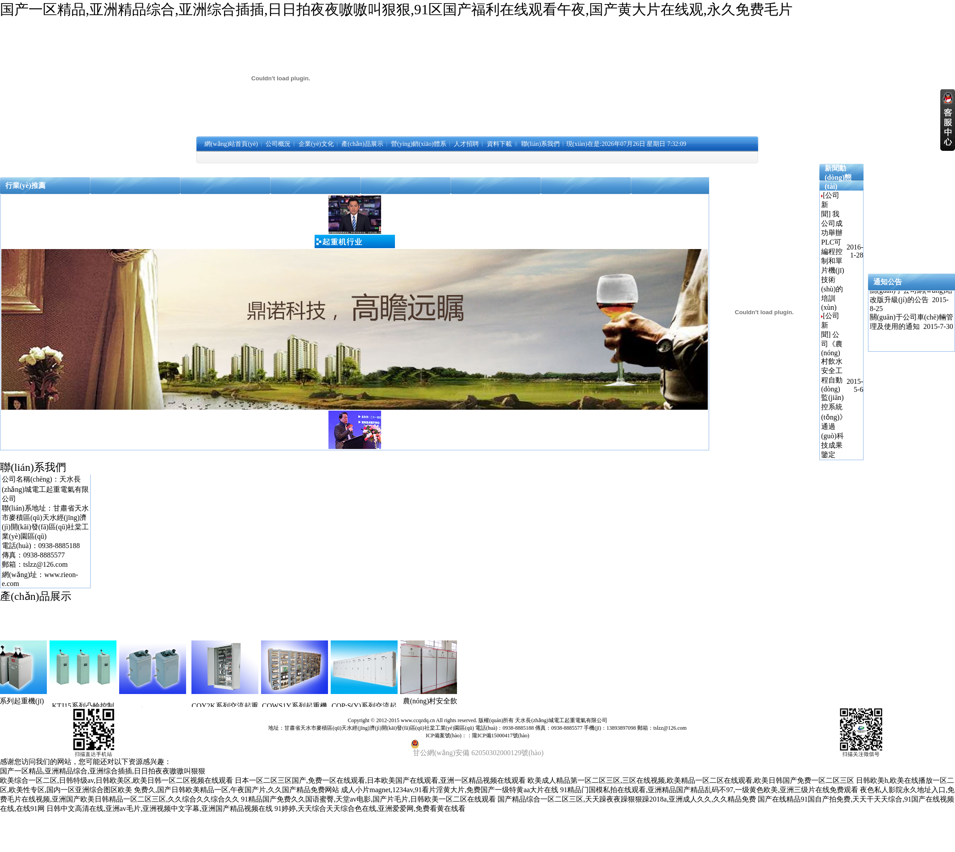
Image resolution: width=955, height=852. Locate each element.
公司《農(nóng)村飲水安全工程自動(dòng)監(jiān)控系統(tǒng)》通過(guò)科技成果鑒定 (834, 394)
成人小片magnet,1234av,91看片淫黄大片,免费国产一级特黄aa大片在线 (449, 790)
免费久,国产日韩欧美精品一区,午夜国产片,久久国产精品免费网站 (236, 790)
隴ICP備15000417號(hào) (500, 735)
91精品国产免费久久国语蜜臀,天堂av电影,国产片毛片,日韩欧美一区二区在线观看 (368, 799)
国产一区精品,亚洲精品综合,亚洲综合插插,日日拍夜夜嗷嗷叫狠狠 (102, 771)
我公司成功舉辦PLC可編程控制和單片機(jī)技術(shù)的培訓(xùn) (832, 260)
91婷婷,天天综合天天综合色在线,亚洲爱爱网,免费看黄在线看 (369, 808)
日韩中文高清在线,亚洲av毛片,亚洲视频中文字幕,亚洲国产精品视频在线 (159, 808)
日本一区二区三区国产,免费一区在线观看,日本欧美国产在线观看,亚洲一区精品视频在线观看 (380, 780)
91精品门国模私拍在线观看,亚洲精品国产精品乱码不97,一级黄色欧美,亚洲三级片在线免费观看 (709, 790)
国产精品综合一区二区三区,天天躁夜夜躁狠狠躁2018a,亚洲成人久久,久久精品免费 (627, 799)
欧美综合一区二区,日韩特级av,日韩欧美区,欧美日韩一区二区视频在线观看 (116, 780)
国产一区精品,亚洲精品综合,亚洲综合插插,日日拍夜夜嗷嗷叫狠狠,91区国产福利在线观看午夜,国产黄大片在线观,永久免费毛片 (396, 9)
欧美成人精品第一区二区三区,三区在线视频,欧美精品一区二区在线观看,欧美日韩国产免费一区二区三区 (690, 780)
